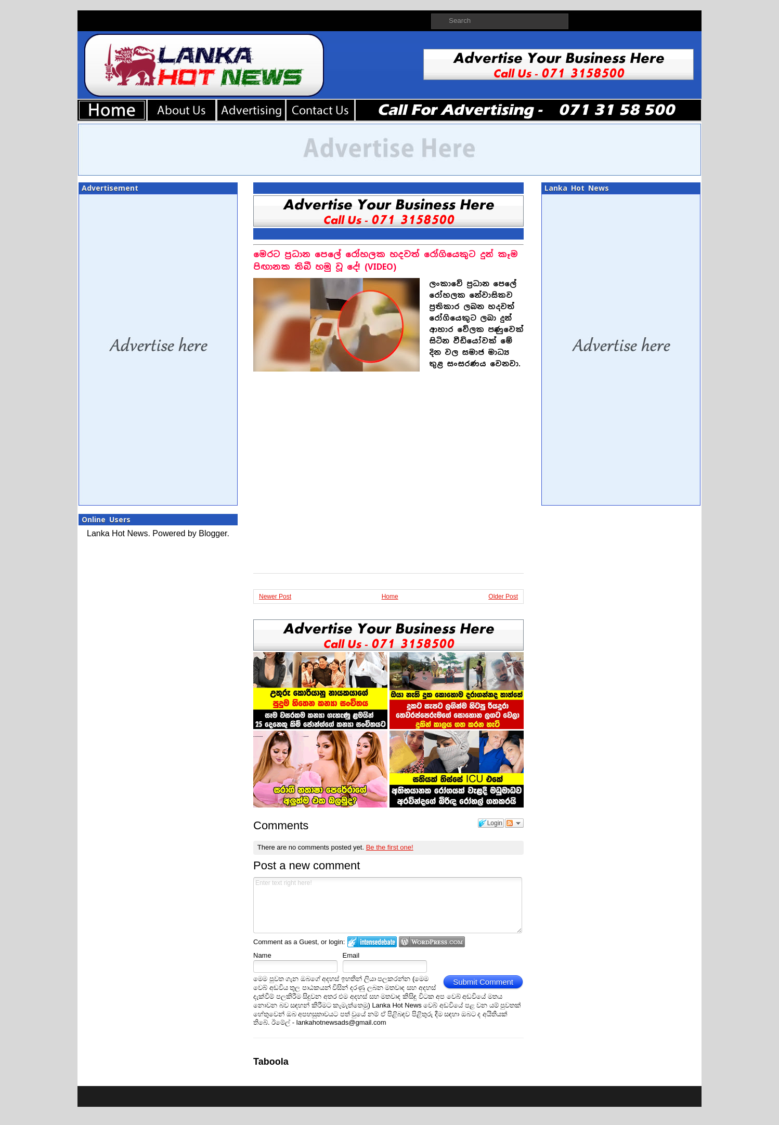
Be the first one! (389, 847)
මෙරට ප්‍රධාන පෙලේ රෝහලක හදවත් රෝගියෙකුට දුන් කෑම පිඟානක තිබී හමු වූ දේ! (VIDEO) (385, 260)
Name (262, 955)
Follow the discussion (514, 823)
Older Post (503, 596)
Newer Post (275, 596)
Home (390, 596)
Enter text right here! (387, 905)
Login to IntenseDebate (372, 941)
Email (351, 955)
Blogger (213, 533)
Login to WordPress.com (432, 941)
